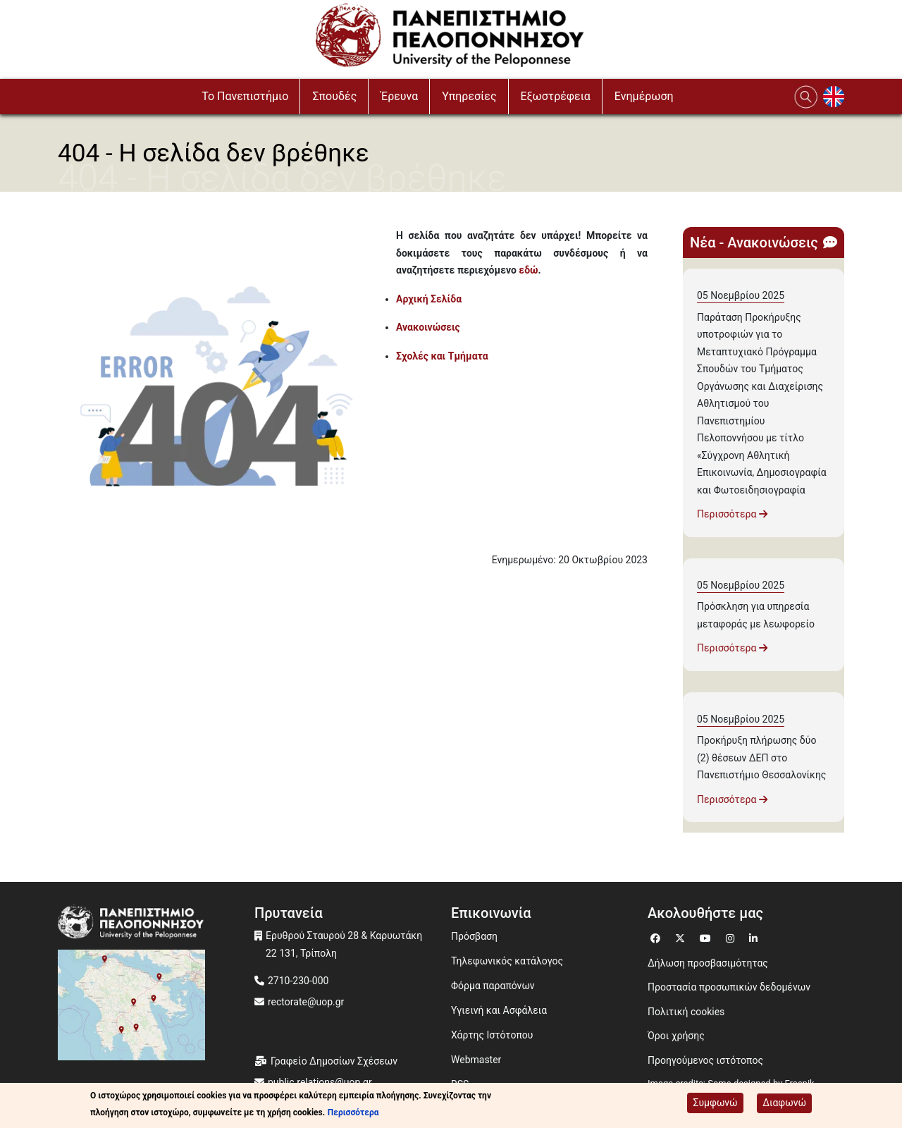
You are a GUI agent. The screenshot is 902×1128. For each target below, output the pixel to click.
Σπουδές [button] (334, 96)
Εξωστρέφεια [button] (556, 96)
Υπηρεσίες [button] (469, 96)
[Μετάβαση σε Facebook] (657, 936)
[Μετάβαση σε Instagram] (732, 936)
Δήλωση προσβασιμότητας (708, 963)
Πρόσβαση (474, 936)
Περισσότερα (732, 514)
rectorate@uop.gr (306, 1001)
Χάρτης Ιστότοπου (492, 1035)
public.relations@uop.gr (320, 1082)
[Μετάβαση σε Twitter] (681, 936)
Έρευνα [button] (399, 96)
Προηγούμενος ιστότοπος (705, 1060)
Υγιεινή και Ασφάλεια (499, 1010)
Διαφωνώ (784, 1103)
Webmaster (476, 1059)
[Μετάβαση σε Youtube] (707, 936)
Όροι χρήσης (676, 1035)
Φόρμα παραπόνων (493, 985)
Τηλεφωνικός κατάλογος (507, 961)
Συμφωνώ (715, 1103)
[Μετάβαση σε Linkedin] (755, 936)
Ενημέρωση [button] (644, 96)
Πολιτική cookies (686, 1011)
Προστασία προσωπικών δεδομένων (729, 987)
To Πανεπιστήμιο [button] (245, 96)
